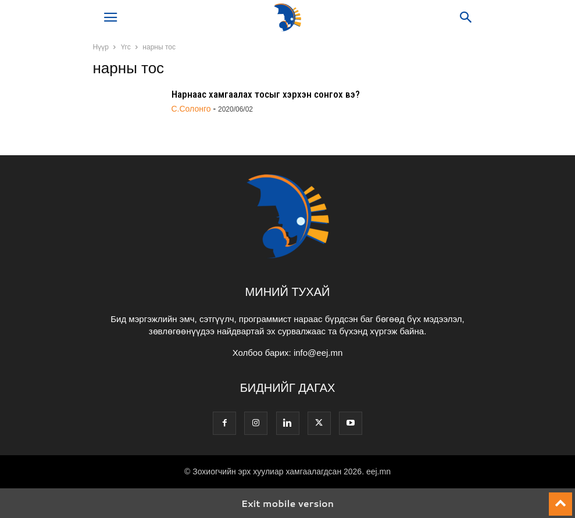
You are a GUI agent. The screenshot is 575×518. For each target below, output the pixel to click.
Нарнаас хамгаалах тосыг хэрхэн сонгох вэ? (266, 94)
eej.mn (378, 471)
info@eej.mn (318, 353)
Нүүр (101, 47)
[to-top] (560, 498)
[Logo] (287, 257)
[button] (110, 17)
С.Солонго (191, 108)
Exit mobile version (287, 503)
